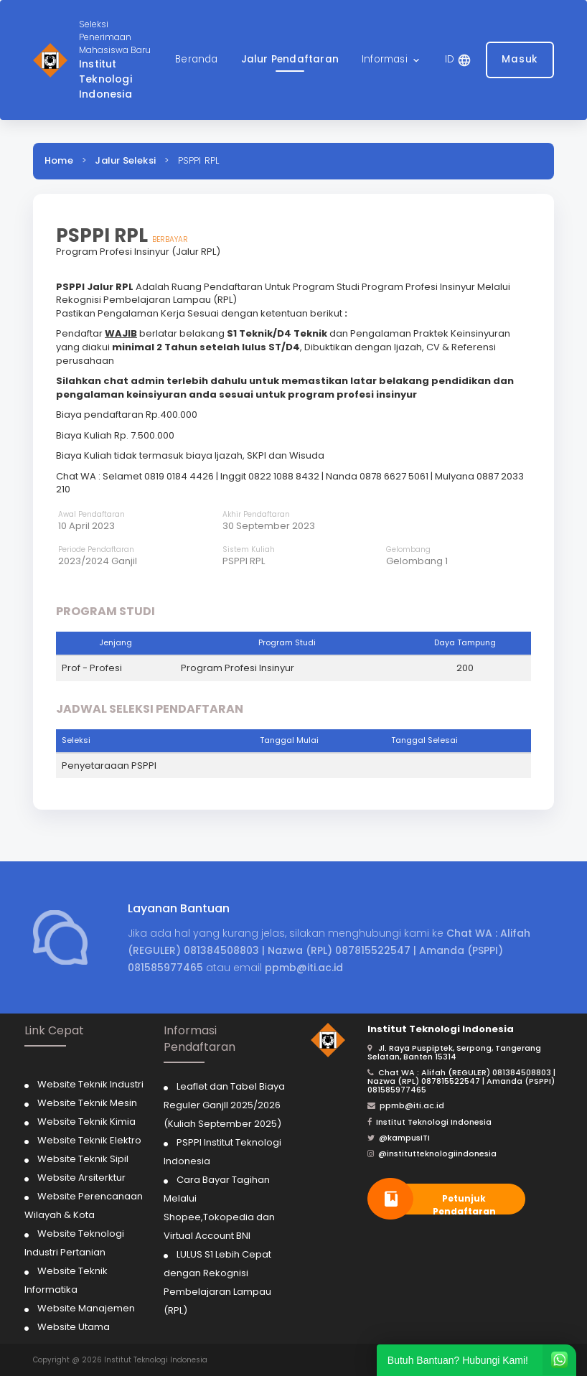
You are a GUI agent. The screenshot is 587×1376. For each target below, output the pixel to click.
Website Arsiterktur (81, 1177)
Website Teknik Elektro (89, 1140)
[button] (392, 60)
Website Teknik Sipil (82, 1159)
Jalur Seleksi (125, 160)
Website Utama (73, 1327)
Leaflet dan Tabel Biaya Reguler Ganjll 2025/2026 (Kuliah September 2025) (224, 1105)
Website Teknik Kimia (86, 1121)
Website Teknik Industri (90, 1084)
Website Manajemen (86, 1308)
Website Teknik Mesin (87, 1103)
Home (58, 160)
